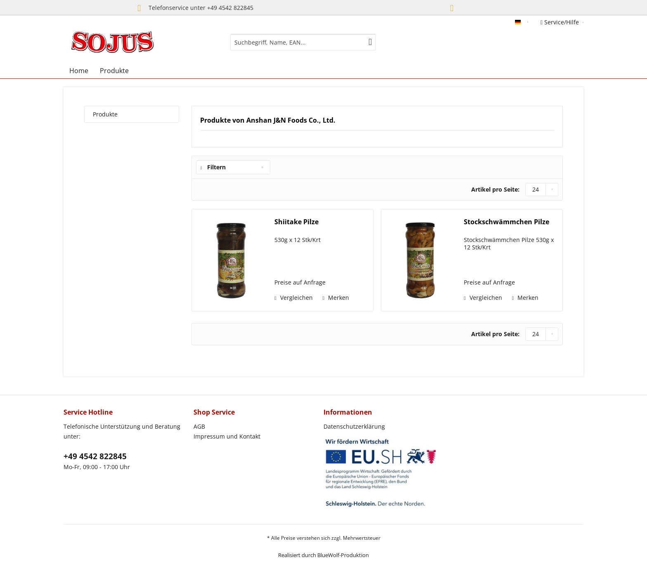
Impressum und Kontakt (227, 436)
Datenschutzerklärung (354, 426)
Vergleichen (293, 297)
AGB (199, 426)
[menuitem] (303, 42)
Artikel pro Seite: (495, 189)
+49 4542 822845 (95, 456)
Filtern (213, 167)
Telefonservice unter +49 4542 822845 (193, 8)
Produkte (105, 114)
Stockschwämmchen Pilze (506, 222)
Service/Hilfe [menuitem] (561, 22)
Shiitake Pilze (296, 222)
